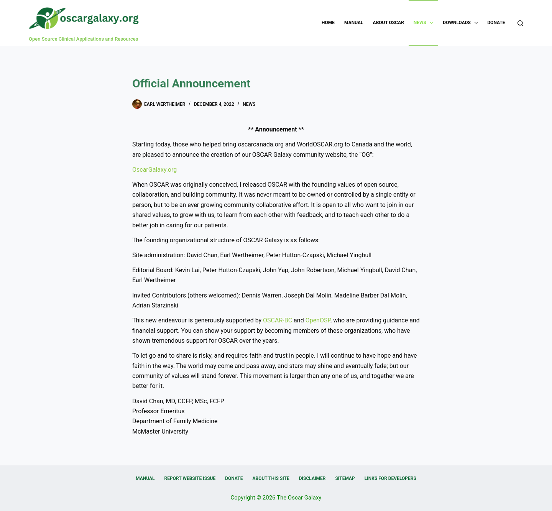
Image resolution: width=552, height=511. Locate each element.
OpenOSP (318, 320)
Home (328, 22)
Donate (496, 22)
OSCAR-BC (277, 320)
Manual (353, 22)
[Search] (520, 23)
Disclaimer (312, 478)
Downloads (462, 23)
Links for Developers (390, 478)
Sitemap (345, 478)
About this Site (270, 478)
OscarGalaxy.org (154, 169)
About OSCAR (388, 22)
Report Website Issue (190, 478)
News (425, 23)
